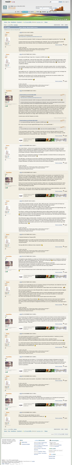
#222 (21, 376)
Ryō (41, 22)
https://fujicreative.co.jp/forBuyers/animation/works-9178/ (30, 36)
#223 (21, 393)
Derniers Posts (52, 458)
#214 (21, 172)
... (7, 24)
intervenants (56, 446)
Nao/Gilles (38, 22)
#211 (21, 54)
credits (33, 461)
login (11, 7)
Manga (44, 451)
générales (60, 444)
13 (8, 24)
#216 (21, 234)
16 (12, 24)
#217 (21, 256)
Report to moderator (58, 44)
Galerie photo (24, 442)
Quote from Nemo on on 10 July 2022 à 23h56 (28, 94)
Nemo (7, 32)
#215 (21, 201)
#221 (21, 356)
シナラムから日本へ (61, 20)
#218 (21, 282)
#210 (21, 32)
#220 (21, 333)
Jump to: (52, 434)
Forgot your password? (12, 8)
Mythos (39, 453)
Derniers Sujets (52, 456)
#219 (21, 314)
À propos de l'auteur (25, 444)
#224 (21, 412)
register (14, 7)
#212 (21, 90)
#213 (21, 145)
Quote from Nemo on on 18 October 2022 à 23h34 (28, 120)
